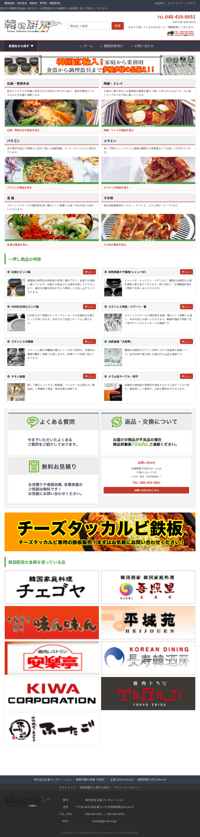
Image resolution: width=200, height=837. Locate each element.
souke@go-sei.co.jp (104, 821)
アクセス (190, 3)
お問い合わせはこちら (146, 490)
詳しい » (89, 271)
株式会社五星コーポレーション (53, 779)
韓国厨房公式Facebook (151, 779)
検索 (118, 25)
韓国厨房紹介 (114, 46)
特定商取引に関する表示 (95, 787)
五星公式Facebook (121, 779)
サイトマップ (175, 3)
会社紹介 (160, 3)
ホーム (88, 46)
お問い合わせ (144, 46)
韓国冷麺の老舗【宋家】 (91, 779)
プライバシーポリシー (127, 787)
